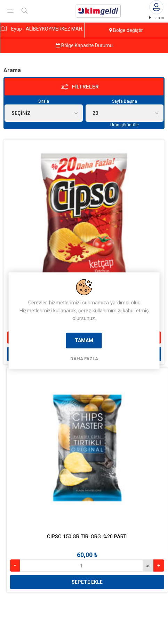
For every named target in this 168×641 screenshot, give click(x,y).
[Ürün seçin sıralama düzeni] (44, 113)
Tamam (84, 340)
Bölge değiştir (126, 30)
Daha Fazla (84, 358)
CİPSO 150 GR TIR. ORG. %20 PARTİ (87, 536)
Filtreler (85, 87)
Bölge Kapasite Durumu (84, 45)
